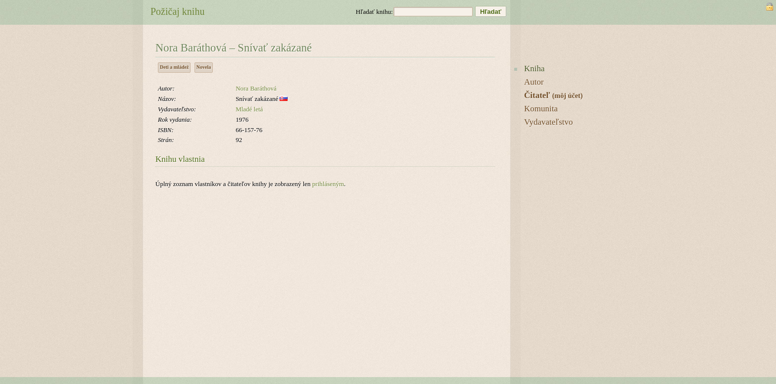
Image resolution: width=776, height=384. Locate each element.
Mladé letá (249, 109)
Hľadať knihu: (374, 11)
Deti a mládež (174, 67)
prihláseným (328, 184)
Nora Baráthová (256, 88)
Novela (203, 67)
